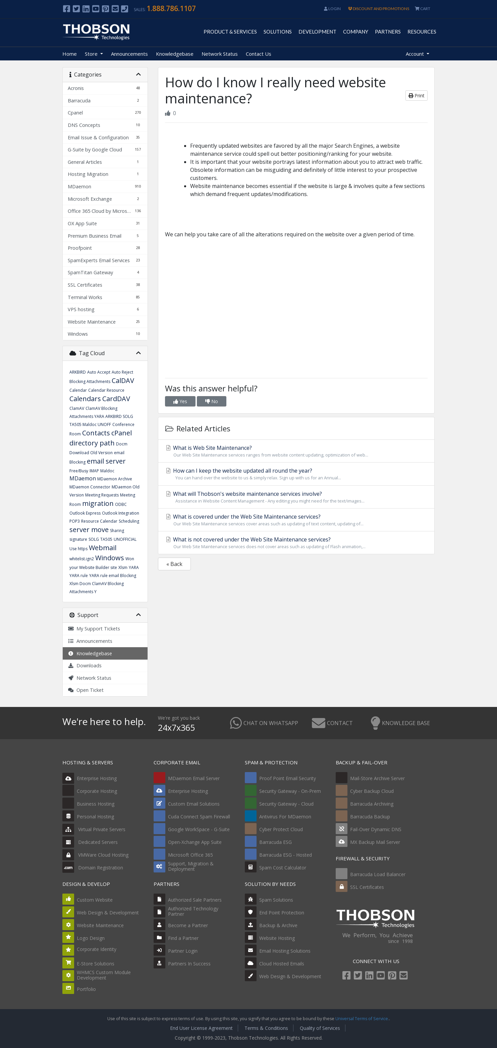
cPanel (121, 432)
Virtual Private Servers (93, 829)
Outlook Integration (120, 513)
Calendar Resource (106, 390)
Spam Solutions (276, 900)
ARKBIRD (77, 372)
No (211, 401)
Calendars (85, 398)
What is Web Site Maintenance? (296, 451)
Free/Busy (78, 471)
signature (78, 539)
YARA (134, 567)
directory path (92, 442)
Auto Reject (122, 372)
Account (415, 53)
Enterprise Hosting (89, 778)
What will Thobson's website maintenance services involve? (296, 497)
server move (89, 529)
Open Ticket (86, 690)
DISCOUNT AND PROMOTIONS (378, 8)
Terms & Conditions (266, 1028)
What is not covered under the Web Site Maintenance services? (296, 543)
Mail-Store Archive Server (377, 778)
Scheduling (129, 521)
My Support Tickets (94, 628)
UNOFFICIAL (125, 539)
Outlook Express (85, 513)
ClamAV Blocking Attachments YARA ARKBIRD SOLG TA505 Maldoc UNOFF (101, 416)
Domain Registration (92, 867)
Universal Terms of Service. (362, 1018)
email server (106, 461)
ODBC (121, 504)
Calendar (78, 390)
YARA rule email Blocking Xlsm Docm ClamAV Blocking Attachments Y (102, 583)
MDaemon (82, 478)
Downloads (85, 665)
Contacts (96, 432)
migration (98, 503)
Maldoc (107, 471)
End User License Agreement (201, 1028)
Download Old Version (91, 453)
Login (332, 8)
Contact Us (258, 53)
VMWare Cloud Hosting (95, 855)
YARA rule (78, 575)
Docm (121, 444)
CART (422, 8)
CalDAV (123, 380)
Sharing (117, 530)
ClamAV (76, 408)
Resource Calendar (99, 521)
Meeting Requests (102, 495)
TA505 (106, 539)
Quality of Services (320, 1028)
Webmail (102, 547)
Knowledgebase (175, 53)
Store (92, 53)
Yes (180, 401)
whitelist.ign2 (81, 559)
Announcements (129, 53)
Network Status (220, 53)
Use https (78, 549)
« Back (174, 564)
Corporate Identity (96, 949)
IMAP (94, 471)
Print (416, 95)
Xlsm (122, 567)
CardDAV (116, 398)
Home (69, 53)
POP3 (74, 521)
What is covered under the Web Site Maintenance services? (296, 520)
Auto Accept (98, 372)
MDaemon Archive (114, 479)
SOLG (94, 539)
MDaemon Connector (89, 487)
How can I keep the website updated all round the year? (296, 474)
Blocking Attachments (89, 381)
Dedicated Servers (90, 842)
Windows (109, 557)
